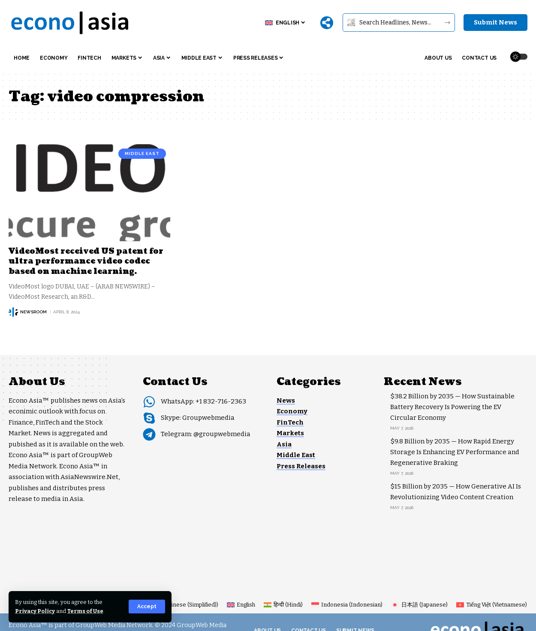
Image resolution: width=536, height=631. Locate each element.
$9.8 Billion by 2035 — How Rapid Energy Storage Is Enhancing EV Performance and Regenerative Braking (454, 452)
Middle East (142, 153)
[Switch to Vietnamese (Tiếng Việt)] (491, 604)
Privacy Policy (35, 611)
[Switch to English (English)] (241, 604)
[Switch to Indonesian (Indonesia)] (347, 604)
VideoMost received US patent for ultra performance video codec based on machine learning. (86, 261)
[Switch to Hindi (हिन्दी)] (283, 604)
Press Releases (301, 466)
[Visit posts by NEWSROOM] (13, 312)
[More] (326, 22)
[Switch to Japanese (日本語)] (419, 604)
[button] (147, 606)
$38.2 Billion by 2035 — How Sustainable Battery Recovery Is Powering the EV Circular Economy (452, 407)
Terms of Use (86, 611)
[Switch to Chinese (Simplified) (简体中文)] (174, 604)
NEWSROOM (33, 311)
